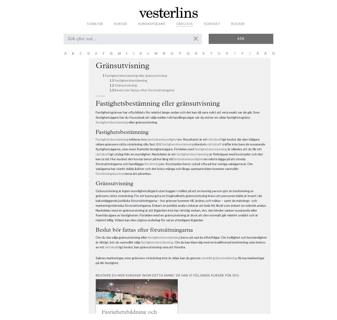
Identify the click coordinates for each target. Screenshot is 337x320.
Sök (240, 38)
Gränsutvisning (126, 85)
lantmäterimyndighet (163, 139)
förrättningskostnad (111, 173)
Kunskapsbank (151, 24)
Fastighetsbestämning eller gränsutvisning (136, 75)
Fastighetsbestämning (131, 80)
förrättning (152, 164)
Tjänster (95, 24)
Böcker (238, 24)
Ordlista (184, 24)
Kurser (120, 24)
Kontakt (212, 24)
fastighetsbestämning (112, 122)
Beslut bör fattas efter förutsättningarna (144, 90)
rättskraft (215, 139)
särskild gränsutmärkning (219, 258)
